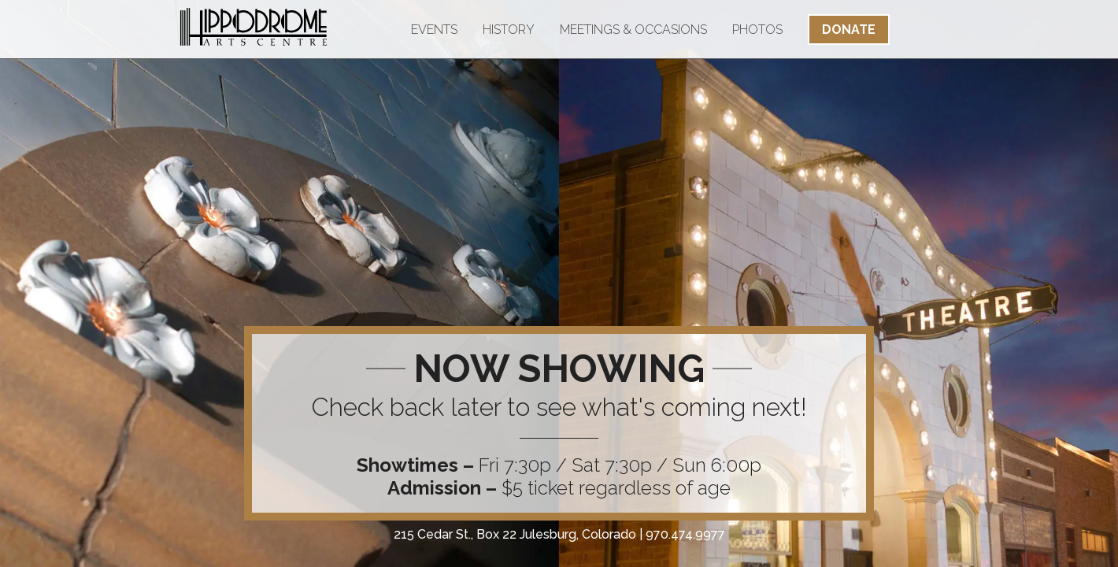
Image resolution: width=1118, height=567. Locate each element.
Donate (849, 29)
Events (434, 29)
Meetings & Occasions (633, 29)
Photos (757, 29)
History (509, 29)
